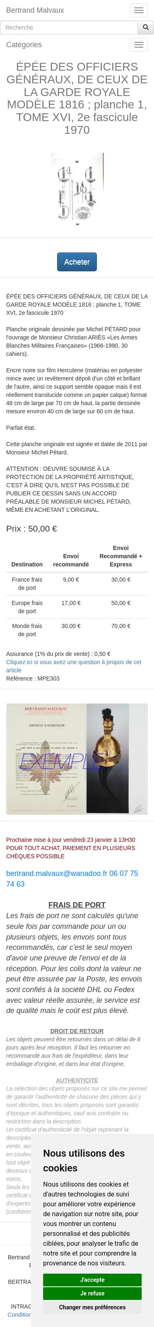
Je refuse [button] (92, 1293)
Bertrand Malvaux (35, 10)
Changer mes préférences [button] (92, 1307)
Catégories (24, 45)
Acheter (77, 262)
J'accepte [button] (92, 1280)
